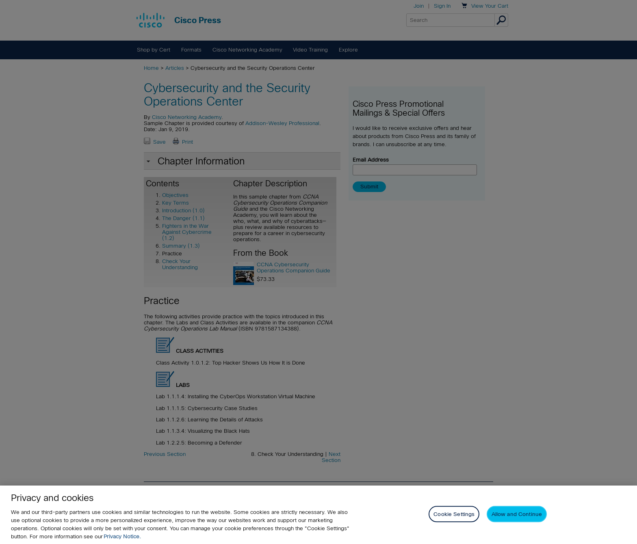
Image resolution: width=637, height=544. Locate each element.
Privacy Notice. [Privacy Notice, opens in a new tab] (122, 536)
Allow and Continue (517, 514)
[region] (318, 515)
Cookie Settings (453, 514)
